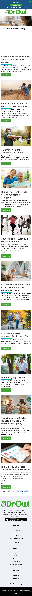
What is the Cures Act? (16, 539)
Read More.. (6, 75)
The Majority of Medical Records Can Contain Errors (15, 468)
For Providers (16, 533)
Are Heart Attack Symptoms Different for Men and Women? (16, 59)
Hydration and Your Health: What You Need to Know (15, 105)
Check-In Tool (16, 536)
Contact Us (16, 2)
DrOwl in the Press (16, 556)
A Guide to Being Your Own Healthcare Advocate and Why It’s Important (15, 287)
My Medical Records (16, 565)
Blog (16, 553)
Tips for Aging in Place (13, 377)
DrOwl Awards (16, 559)
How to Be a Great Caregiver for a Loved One (15, 335)
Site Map (16, 575)
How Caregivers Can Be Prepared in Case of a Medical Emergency (13, 421)
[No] (30, 591)
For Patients (16, 530)
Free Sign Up (16, 5)
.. (21, 71)
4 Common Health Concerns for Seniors (12, 151)
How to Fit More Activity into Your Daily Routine (16, 240)
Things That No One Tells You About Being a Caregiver (14, 195)
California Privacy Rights (16, 584)
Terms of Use (16, 578)
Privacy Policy (16, 581)
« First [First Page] (12, 491)
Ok (16, 593)
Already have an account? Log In (16, 7)
